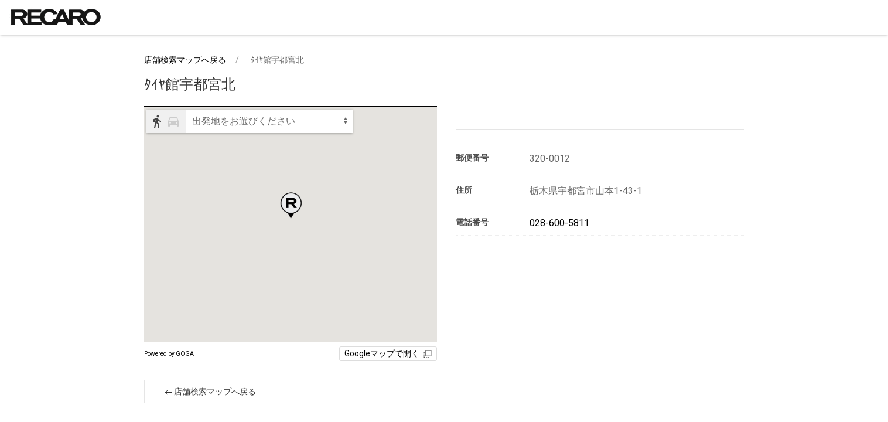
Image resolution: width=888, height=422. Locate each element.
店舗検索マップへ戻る (185, 59)
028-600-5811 (559, 223)
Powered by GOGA (169, 353)
